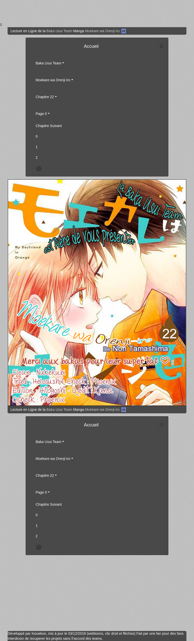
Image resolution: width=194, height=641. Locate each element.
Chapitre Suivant (49, 126)
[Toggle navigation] (161, 46)
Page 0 (41, 114)
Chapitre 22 (45, 97)
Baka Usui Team (59, 31)
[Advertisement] (95, 11)
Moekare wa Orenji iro (102, 31)
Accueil (91, 46)
